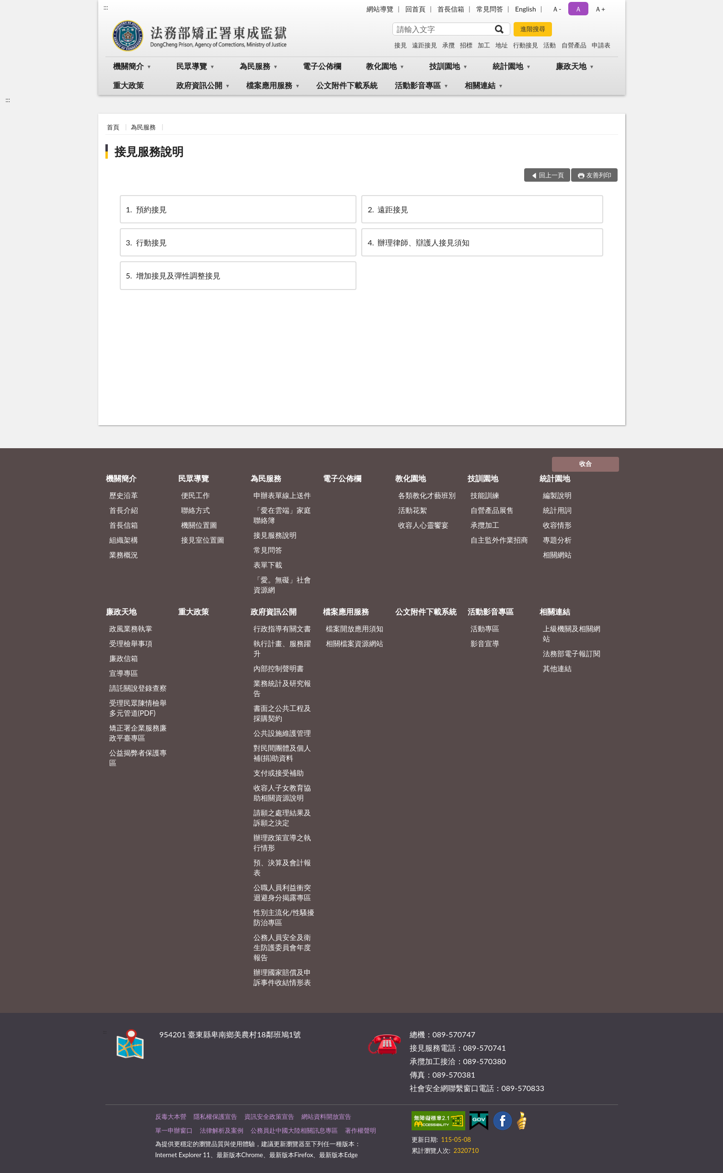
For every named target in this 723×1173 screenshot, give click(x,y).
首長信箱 (450, 9)
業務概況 (123, 554)
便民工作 (195, 495)
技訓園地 (444, 65)
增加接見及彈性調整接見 (172, 275)
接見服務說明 (149, 151)
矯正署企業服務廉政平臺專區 (138, 732)
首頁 (113, 127)
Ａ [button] (578, 9)
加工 (484, 45)
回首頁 (415, 9)
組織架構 (123, 539)
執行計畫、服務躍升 (282, 648)
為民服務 (255, 65)
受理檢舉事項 (130, 643)
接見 (400, 45)
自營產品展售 (492, 510)
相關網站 (557, 554)
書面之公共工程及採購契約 (282, 713)
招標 (466, 45)
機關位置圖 (199, 525)
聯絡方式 (195, 510)
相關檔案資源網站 (354, 643)
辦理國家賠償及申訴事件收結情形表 (282, 977)
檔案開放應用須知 (354, 628)
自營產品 (574, 45)
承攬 (448, 45)
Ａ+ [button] (600, 9)
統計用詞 (557, 510)
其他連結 (557, 668)
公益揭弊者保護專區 (138, 757)
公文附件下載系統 (347, 85)
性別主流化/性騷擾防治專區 (283, 917)
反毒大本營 (170, 1116)
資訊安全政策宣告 (269, 1116)
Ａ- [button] (556, 9)
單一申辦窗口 (174, 1130)
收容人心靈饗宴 (423, 525)
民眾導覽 (191, 65)
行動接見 (525, 45)
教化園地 (381, 65)
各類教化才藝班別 (427, 495)
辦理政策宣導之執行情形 (282, 842)
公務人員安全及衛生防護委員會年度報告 (282, 947)
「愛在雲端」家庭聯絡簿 (282, 515)
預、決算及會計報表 (282, 867)
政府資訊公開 (199, 85)
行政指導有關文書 (282, 628)
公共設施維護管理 (282, 733)
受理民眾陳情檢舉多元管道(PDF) (138, 707)
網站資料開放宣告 (326, 1116)
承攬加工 (485, 525)
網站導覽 (380, 9)
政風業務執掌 (130, 628)
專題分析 (557, 539)
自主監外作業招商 (499, 539)
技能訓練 (485, 495)
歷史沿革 (123, 495)
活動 (549, 45)
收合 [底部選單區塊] (585, 463)
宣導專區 (123, 673)
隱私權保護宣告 (215, 1116)
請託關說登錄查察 (138, 688)
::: (105, 7)
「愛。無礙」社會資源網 (282, 584)
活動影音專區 (418, 85)
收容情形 (557, 525)
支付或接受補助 (278, 772)
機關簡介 (128, 65)
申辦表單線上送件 (282, 495)
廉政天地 (571, 65)
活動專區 (485, 628)
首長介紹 (123, 510)
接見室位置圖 (202, 539)
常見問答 (489, 9)
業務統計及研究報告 (282, 688)
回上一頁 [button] (551, 175)
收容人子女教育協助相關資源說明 (282, 792)
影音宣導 (485, 643)
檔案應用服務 (269, 85)
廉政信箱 (123, 658)
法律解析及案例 (221, 1130)
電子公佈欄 (322, 65)
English (525, 9)
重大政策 (128, 85)
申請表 (601, 45)
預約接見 (146, 209)
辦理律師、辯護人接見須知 (418, 242)
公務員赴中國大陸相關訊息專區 (294, 1130)
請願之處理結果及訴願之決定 (282, 817)
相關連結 (480, 85)
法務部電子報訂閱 (571, 653)
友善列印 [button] (598, 175)
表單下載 (267, 564)
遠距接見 (424, 45)
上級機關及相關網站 (571, 633)
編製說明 (557, 495)
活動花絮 (412, 510)
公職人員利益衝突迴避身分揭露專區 (282, 892)
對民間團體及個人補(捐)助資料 (282, 752)
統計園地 (508, 65)
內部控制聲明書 (278, 668)
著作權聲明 (360, 1130)
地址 (501, 45)
